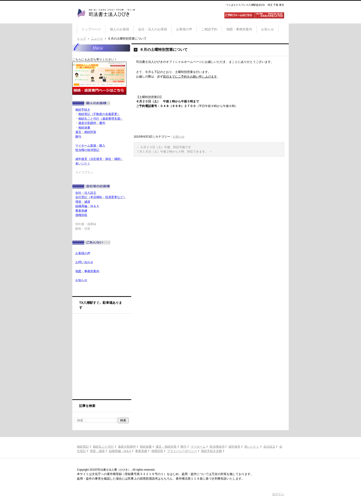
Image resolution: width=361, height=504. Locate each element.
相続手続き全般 (211, 451)
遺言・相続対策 (166, 446)
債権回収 (157, 451)
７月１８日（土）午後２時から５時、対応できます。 (174, 151)
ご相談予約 (209, 29)
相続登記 (83, 446)
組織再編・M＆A (120, 451)
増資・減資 (97, 451)
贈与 (183, 446)
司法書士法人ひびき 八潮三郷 (106, 21)
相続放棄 (146, 446)
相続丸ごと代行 (103, 446)
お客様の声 (184, 29)
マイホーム (198, 446)
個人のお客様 (119, 29)
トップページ (91, 29)
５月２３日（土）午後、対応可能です (163, 147)
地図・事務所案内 (239, 29)
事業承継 (141, 451)
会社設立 (269, 446)
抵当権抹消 (217, 446)
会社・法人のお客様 (152, 29)
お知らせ (267, 29)
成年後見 (234, 446)
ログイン (278, 494)
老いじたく (251, 446)
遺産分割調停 (127, 446)
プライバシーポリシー (182, 451)
